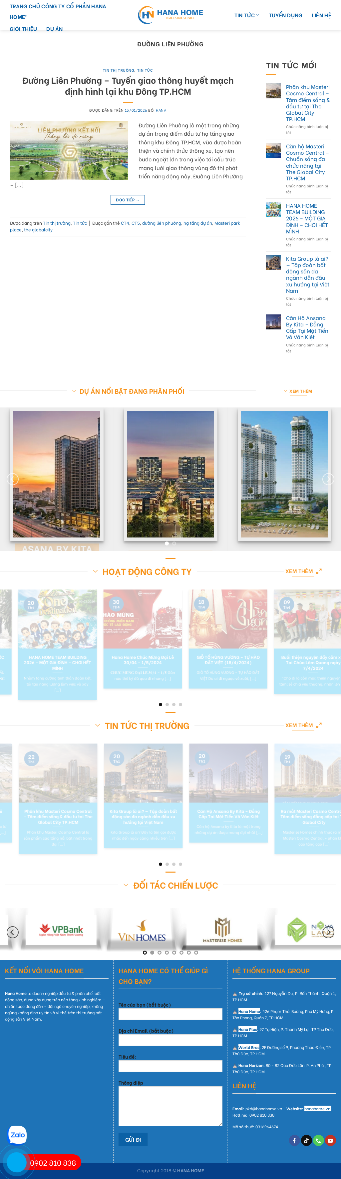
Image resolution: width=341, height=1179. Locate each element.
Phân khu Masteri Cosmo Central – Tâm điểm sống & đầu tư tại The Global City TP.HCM (308, 102)
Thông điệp (170, 1105)
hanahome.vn (317, 1108)
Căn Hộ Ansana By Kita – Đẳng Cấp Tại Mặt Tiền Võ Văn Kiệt (307, 327)
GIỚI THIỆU (23, 28)
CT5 (136, 223)
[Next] (328, 479)
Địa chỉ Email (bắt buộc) (170, 1039)
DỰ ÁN (54, 28)
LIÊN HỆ (321, 15)
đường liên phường (161, 223)
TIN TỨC (246, 15)
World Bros (248, 1047)
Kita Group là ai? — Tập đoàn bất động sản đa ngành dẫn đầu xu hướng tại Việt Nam (307, 274)
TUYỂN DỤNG (285, 15)
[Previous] (13, 479)
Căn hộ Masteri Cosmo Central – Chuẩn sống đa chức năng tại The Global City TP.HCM (307, 162)
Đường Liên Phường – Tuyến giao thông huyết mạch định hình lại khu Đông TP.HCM (128, 85)
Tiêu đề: (170, 1065)
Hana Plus (247, 1029)
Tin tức (145, 70)
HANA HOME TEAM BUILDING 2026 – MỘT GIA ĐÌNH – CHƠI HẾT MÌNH (307, 218)
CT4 (125, 223)
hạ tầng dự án (197, 223)
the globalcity (38, 229)
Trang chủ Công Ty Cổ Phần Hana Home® (58, 11)
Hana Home (249, 1011)
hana (161, 110)
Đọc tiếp (128, 199)
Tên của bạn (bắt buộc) (170, 1013)
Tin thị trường (119, 70)
